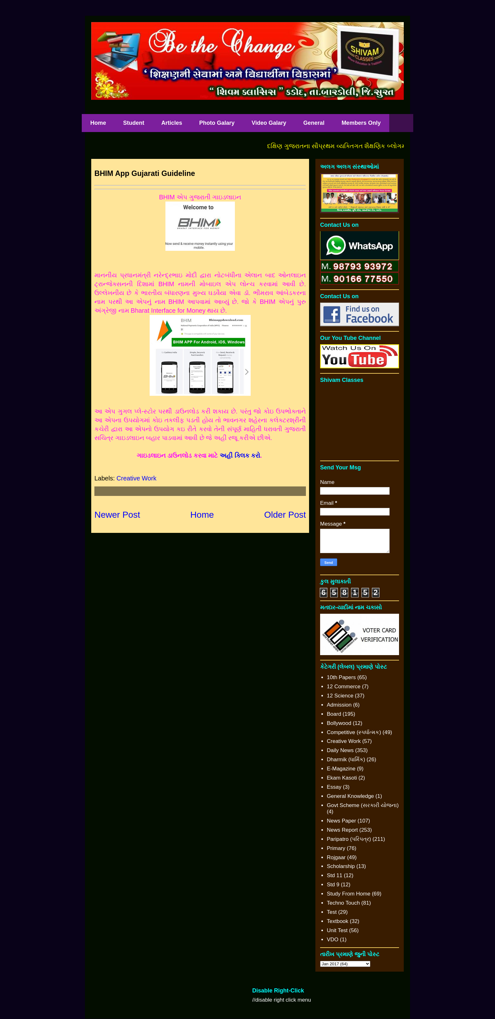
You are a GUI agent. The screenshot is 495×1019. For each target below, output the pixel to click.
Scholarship (341, 866)
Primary (336, 848)
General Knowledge (350, 796)
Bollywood (339, 723)
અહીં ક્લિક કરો (240, 455)
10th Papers (341, 677)
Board (334, 714)
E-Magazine (341, 769)
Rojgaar (336, 857)
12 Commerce (344, 687)
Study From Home (348, 894)
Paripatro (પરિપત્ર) (349, 839)
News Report (342, 830)
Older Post (285, 515)
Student (133, 123)
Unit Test (337, 930)
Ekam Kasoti (342, 778)
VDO (332, 940)
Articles (171, 123)
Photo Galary (217, 123)
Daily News (340, 750)
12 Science (340, 696)
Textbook (337, 921)
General (314, 123)
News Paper (341, 821)
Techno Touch (343, 903)
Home (98, 123)
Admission (339, 705)
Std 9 (333, 885)
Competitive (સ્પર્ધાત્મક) (354, 732)
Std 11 (334, 875)
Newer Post (117, 515)
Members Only (361, 123)
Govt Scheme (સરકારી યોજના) (363, 805)
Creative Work (136, 478)
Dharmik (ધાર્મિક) (346, 760)
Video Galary (269, 123)
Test (332, 912)
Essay (334, 787)
